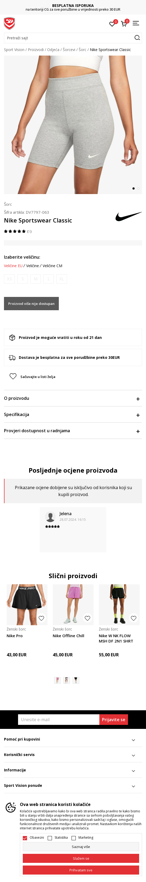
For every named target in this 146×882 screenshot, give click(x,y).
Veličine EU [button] (13, 266)
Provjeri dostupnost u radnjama (71, 431)
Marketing (85, 837)
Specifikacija (71, 414)
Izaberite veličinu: (22, 257)
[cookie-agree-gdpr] (81, 858)
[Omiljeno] (112, 24)
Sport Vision (14, 49)
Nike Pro (15, 635)
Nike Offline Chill (68, 635)
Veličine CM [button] (52, 266)
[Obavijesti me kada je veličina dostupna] (9, 279)
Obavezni (37, 837)
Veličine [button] (32, 266)
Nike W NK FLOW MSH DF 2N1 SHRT (116, 638)
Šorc (82, 49)
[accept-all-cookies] (81, 870)
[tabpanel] (73, 125)
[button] (73, 38)
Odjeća (53, 49)
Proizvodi (36, 49)
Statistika (61, 837)
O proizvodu (71, 398)
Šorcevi (69, 49)
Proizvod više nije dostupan (31, 303)
